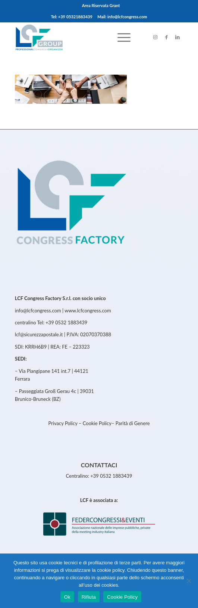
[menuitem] (101, 5)
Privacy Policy (63, 423)
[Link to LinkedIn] (177, 37)
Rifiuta (89, 597)
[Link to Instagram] (155, 37)
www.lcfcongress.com (88, 311)
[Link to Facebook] (166, 37)
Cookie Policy (97, 423)
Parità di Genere (133, 423)
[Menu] (120, 37)
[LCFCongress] (82, 37)
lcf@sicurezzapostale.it (39, 334)
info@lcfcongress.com (38, 311)
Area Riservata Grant (101, 5)
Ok (67, 597)
